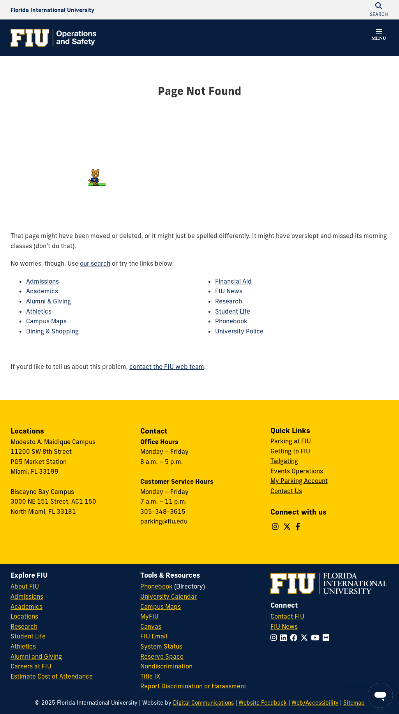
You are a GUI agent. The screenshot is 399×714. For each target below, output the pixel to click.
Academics (42, 291)
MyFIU (149, 616)
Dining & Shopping (52, 331)
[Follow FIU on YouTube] (317, 637)
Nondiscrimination (166, 666)
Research (228, 301)
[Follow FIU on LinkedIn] (285, 637)
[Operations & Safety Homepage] (53, 38)
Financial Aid (233, 281)
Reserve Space (162, 656)
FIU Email (153, 636)
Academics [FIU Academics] (26, 606)
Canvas (150, 626)
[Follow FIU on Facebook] (295, 637)
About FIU (25, 586)
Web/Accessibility (315, 702)
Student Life (232, 311)
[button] (378, 36)
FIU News (228, 291)
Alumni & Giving (48, 301)
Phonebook (231, 321)
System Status (161, 646)
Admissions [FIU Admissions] (27, 596)
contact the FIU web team (166, 366)
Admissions (42, 281)
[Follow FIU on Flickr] (327, 637)
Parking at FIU (290, 441)
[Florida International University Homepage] (52, 10)
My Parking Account (299, 481)
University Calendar (168, 596)
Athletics (38, 311)
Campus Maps (46, 321)
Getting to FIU (290, 451)
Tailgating (284, 461)
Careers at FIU (31, 666)
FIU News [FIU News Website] (284, 626)
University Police (239, 331)
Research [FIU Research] (24, 626)
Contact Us (286, 491)
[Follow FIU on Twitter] (305, 637)
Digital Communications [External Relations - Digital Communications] (203, 702)
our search (95, 263)
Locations (24, 616)
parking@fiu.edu (163, 521)
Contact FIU (287, 616)
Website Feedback (262, 702)
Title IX (150, 676)
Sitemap (354, 702)
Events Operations (296, 471)
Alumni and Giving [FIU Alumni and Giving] (36, 656)
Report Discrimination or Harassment (193, 686)
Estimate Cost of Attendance (52, 676)
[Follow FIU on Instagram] (275, 637)
